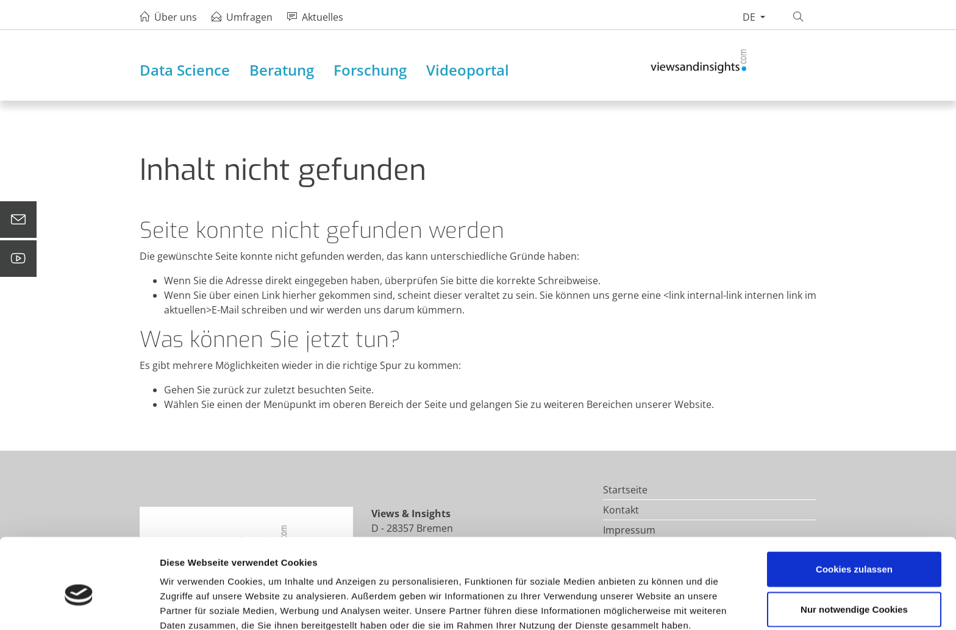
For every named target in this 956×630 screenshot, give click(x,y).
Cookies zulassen (854, 510)
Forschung (370, 70)
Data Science (185, 70)
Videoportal (467, 70)
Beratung (281, 70)
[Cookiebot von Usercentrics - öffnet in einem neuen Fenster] (79, 606)
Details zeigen (648, 606)
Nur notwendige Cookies (854, 550)
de (750, 17)
